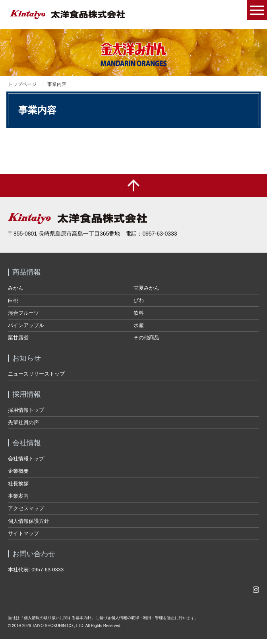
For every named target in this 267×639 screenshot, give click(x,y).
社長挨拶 (18, 484)
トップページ (22, 84)
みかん (15, 288)
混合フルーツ (23, 313)
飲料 (139, 313)
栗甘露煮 (18, 338)
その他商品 (146, 338)
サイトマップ (23, 533)
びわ (139, 300)
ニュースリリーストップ (36, 374)
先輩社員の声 (23, 422)
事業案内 (18, 496)
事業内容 (56, 84)
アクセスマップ (26, 508)
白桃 (13, 300)
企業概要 (18, 471)
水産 (139, 325)
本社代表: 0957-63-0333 (36, 570)
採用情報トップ (26, 410)
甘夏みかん (146, 288)
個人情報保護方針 (28, 521)
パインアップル (26, 325)
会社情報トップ (26, 459)
